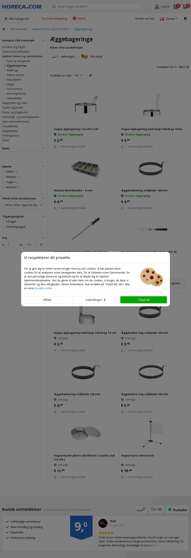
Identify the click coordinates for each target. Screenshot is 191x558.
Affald (47, 300)
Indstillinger (95, 300)
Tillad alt (144, 300)
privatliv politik (43, 288)
